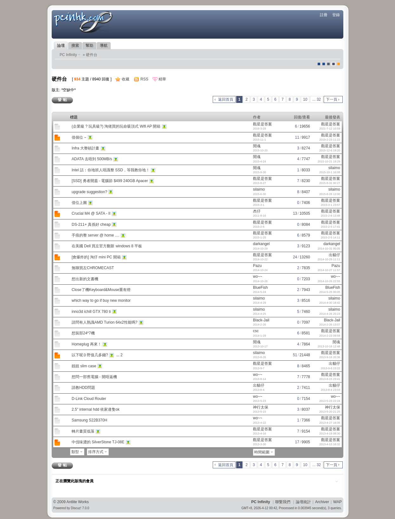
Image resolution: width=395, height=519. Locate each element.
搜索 (75, 45)
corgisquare (338, 64)
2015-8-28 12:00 (329, 194)
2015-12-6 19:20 (329, 150)
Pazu (257, 265)
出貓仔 (334, 255)
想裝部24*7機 (83, 333)
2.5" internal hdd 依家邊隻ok (96, 409)
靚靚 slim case (84, 366)
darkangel (261, 244)
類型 (75, 452)
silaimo (334, 168)
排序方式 (95, 452)
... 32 (316, 99)
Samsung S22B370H (89, 420)
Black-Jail (261, 320)
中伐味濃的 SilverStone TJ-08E (98, 442)
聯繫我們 (282, 502)
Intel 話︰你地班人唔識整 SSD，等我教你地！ (111, 170)
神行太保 (260, 407)
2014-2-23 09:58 (329, 335)
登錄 (336, 15)
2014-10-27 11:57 (329, 270)
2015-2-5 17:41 (330, 226)
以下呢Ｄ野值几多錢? (90, 355)
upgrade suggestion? (89, 192)
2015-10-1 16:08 (329, 172)
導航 (103, 45)
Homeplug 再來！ (86, 344)
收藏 (125, 79)
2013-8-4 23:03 (330, 389)
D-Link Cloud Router (89, 398)
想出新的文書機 (85, 279)
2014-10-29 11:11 (329, 259)
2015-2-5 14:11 (330, 237)
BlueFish (260, 287)
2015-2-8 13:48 (330, 215)
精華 (162, 79)
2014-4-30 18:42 (329, 302)
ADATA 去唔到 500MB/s (92, 159)
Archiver (322, 502)
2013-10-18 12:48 (329, 346)
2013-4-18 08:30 (329, 433)
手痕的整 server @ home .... (95, 235)
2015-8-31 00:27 (329, 183)
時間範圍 (261, 452)
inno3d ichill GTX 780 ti (91, 311)
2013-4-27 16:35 (329, 422)
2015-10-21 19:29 (329, 161)
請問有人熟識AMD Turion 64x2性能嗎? (104, 322)
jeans (328, 64)
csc (256, 331)
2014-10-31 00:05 (329, 248)
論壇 (61, 45)
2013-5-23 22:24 (329, 400)
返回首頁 (225, 99)
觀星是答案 (262, 124)
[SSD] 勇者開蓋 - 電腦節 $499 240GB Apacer (110, 181)
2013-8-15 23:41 (329, 379)
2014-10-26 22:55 (329, 281)
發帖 (63, 100)
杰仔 (257, 211)
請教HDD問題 (83, 387)
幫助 (89, 45)
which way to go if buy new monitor (101, 300)
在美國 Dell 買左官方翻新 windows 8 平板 (107, 246)
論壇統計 (303, 502)
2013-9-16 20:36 (329, 357)
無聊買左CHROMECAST (93, 268)
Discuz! (76, 508)
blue (323, 64)
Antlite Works (78, 502)
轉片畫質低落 (83, 431)
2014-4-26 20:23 (329, 313)
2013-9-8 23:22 (330, 368)
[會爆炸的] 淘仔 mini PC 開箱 (96, 257)
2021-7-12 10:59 (329, 128)
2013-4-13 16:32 (329, 444)
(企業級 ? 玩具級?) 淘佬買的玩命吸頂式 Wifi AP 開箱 (116, 126)
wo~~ (257, 276)
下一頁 (331, 99)
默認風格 (319, 64)
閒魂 (257, 146)
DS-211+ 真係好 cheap (91, 224)
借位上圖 (79, 202)
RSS (144, 79)
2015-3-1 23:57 (330, 204)
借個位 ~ (79, 137)
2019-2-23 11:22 (329, 139)
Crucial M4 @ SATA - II (91, 213)
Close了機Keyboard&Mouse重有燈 (101, 290)
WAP (337, 502)
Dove (333, 64)
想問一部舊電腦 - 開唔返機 (94, 377)
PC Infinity (68, 55)
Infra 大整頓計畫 (85, 148)
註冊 (323, 15)
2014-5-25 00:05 (329, 292)
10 (305, 99)
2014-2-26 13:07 (329, 324)
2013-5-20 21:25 (329, 411)
